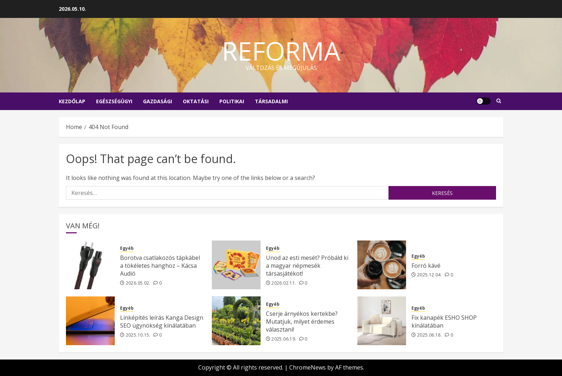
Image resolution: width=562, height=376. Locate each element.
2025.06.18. (429, 335)
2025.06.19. (283, 339)
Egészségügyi (114, 101)
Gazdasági (157, 101)
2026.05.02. (138, 283)
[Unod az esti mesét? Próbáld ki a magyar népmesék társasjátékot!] (236, 265)
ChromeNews (307, 367)
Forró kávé (425, 266)
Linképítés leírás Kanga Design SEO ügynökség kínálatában (161, 321)
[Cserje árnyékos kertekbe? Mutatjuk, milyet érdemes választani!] (236, 320)
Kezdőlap (72, 101)
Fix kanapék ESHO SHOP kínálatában (444, 321)
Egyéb (127, 248)
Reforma (281, 50)
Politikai (231, 101)
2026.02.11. (283, 283)
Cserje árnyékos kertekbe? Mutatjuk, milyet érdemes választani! (302, 322)
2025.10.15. (138, 335)
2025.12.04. (429, 275)
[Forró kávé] (381, 265)
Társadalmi (271, 101)
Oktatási (196, 101)
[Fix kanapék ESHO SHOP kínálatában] (381, 320)
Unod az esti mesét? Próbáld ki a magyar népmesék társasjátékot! (307, 266)
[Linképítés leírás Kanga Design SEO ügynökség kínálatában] (90, 320)
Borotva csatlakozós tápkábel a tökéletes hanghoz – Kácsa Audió (160, 266)
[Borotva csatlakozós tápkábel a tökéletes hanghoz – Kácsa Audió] (90, 265)
